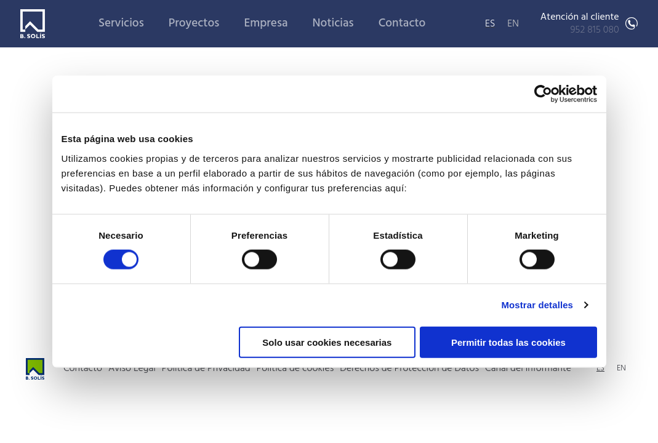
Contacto (402, 23)
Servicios (121, 23)
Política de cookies (295, 369)
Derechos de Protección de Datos (409, 369)
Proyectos (194, 23)
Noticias (333, 23)
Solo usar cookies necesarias (326, 342)
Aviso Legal (132, 369)
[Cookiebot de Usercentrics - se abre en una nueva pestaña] (543, 94)
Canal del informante (528, 369)
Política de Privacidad (206, 369)
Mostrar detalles (537, 305)
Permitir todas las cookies (508, 342)
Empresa (265, 23)
